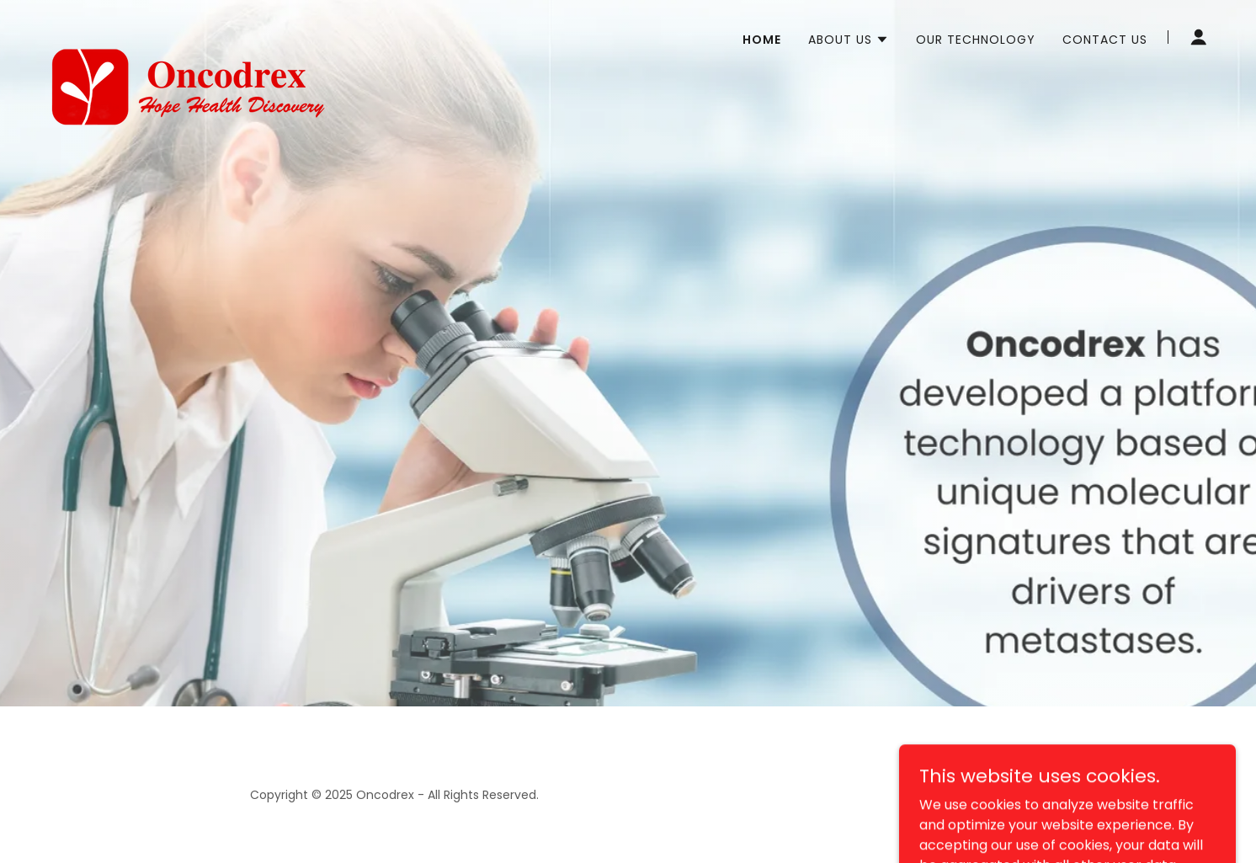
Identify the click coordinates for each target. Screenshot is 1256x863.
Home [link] (761, 39)
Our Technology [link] (975, 39)
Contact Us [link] (1104, 39)
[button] (848, 39)
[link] (186, 33)
